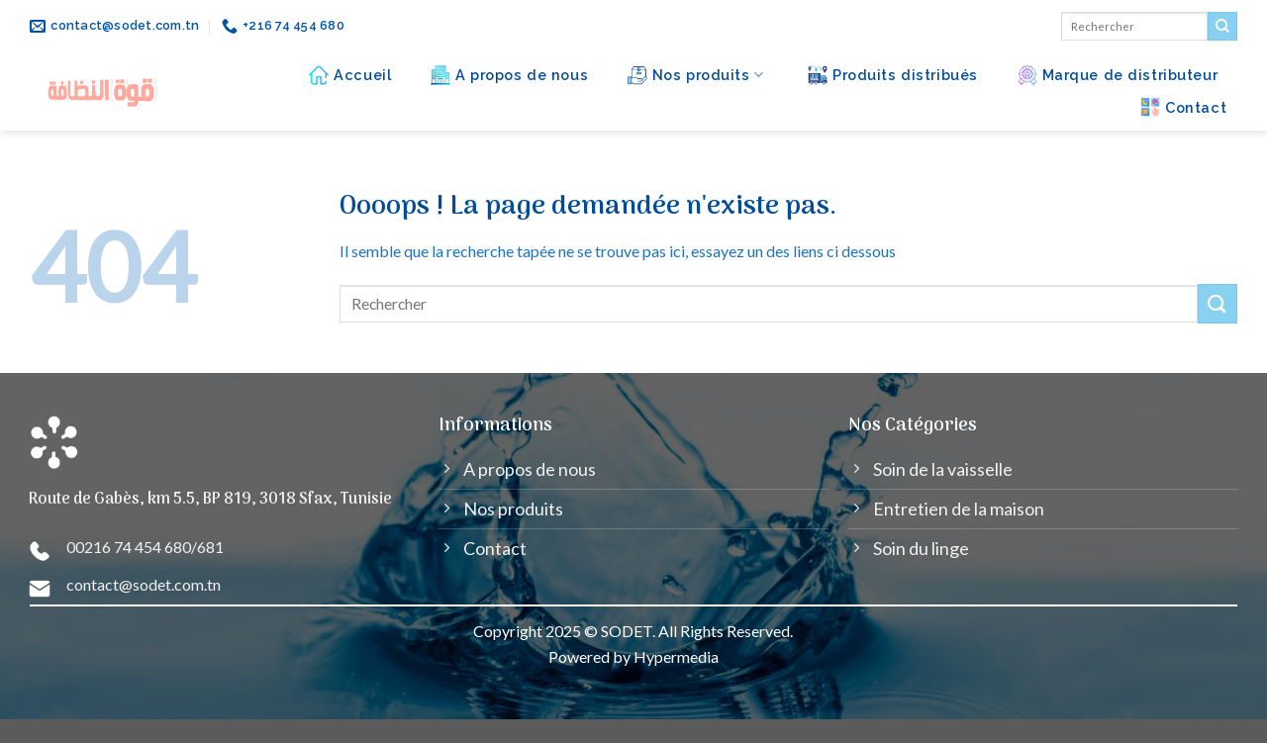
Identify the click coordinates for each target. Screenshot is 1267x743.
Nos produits (696, 75)
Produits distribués (893, 75)
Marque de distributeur (1118, 75)
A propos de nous (509, 75)
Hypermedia (676, 656)
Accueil (350, 75)
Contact (1183, 107)
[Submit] (1222, 27)
